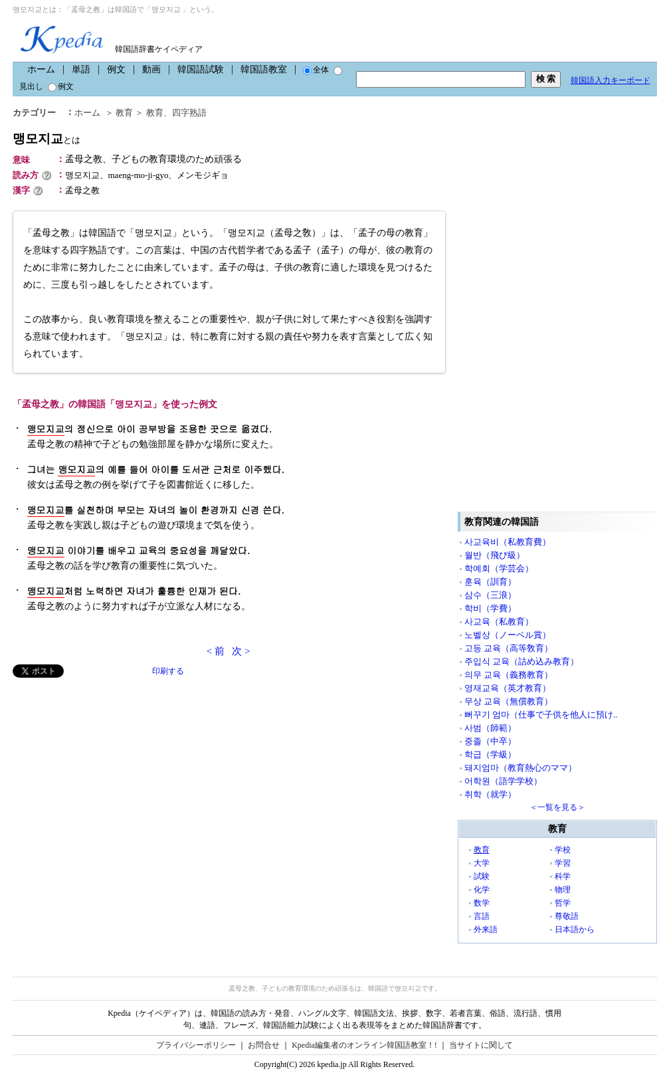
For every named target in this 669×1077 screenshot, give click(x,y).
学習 (563, 863)
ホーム (41, 69)
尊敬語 (567, 916)
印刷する (168, 671)
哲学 (563, 903)
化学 (482, 889)
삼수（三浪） (490, 595)
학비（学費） (490, 608)
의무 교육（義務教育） (508, 675)
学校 (563, 849)
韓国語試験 (200, 69)
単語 (81, 69)
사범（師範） (490, 728)
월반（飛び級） (494, 555)
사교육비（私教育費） (507, 542)
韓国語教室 (263, 69)
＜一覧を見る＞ (557, 807)
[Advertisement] (112, 771)
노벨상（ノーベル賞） (507, 635)
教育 (124, 113)
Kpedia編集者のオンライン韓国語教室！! (364, 1045)
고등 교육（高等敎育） (508, 648)
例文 (116, 69)
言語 (482, 916)
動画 (151, 69)
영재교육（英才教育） (507, 688)
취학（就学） (490, 794)
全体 (316, 69)
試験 (482, 876)
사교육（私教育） (498, 622)
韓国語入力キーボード (610, 80)
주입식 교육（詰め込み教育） (521, 661)
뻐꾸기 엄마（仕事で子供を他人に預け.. (541, 715)
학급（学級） (490, 754)
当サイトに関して (481, 1045)
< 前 (216, 651)
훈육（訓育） (490, 582)
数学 (482, 903)
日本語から (575, 929)
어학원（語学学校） (503, 781)
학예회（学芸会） (498, 568)
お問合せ (264, 1045)
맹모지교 (46, 139)
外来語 (486, 929)
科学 (563, 876)
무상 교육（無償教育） (508, 701)
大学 (482, 863)
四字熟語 (189, 113)
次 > (241, 651)
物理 (563, 889)
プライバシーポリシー (196, 1045)
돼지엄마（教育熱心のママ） (520, 768)
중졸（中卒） (490, 741)
